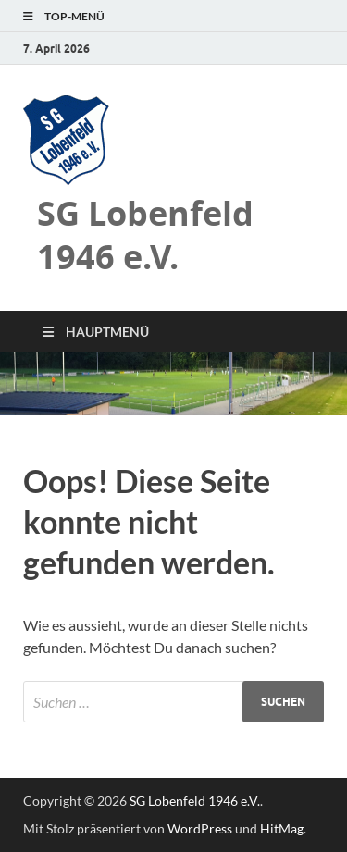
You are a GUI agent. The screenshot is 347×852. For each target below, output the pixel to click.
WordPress (199, 828)
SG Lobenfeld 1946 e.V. (145, 235)
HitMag (282, 828)
